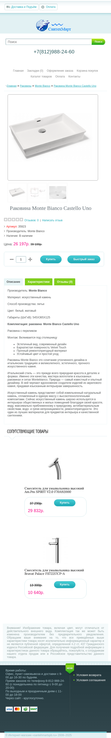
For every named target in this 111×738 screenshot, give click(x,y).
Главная (18, 70)
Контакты (74, 76)
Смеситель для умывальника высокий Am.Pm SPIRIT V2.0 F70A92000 (54, 490)
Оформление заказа (60, 70)
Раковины (25, 85)
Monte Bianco (42, 85)
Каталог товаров (41, 76)
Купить (65, 502)
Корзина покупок (87, 70)
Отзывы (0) (64, 281)
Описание (13, 281)
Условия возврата (88, 675)
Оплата (50, 7)
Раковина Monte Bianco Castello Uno (75, 85)
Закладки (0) (35, 70)
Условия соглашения (90, 680)
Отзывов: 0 (31, 220)
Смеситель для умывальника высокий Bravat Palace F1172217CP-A (54, 572)
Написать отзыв (52, 220)
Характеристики (39, 281)
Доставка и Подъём (23, 7)
